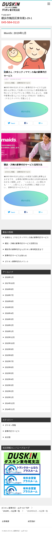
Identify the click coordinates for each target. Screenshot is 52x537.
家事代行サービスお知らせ (16, 255)
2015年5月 (9, 373)
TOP (15, 508)
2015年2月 (9, 391)
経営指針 (31, 521)
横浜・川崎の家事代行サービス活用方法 (23, 165)
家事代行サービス (23, 83)
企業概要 (5, 521)
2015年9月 (9, 349)
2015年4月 (9, 379)
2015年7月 (9, 361)
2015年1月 (9, 397)
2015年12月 (10, 337)
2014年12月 (10, 403)
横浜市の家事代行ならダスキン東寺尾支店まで (24, 249)
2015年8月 (9, 355)
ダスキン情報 (9, 83)
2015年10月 (10, 343)
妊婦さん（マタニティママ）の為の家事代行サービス (27, 237)
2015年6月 (9, 367)
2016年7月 (9, 295)
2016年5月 (9, 307)
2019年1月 (9, 277)
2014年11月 (10, 409)
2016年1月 (9, 331)
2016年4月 (9, 313)
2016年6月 (9, 301)
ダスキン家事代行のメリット (17, 261)
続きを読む (34, 111)
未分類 (7, 437)
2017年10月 (10, 283)
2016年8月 (9, 289)
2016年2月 (9, 325)
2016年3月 (9, 319)
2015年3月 (9, 385)
